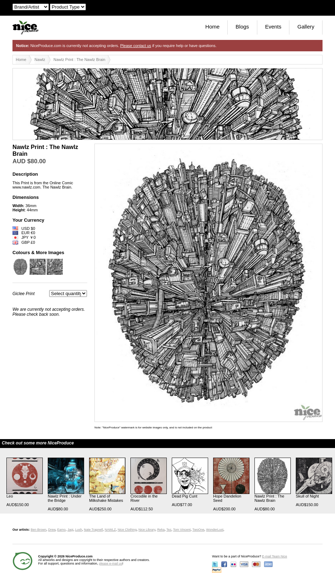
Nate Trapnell (93, 529)
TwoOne (198, 529)
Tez (168, 529)
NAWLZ (110, 529)
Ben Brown (38, 529)
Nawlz (40, 59)
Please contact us (135, 45)
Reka (161, 529)
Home (212, 27)
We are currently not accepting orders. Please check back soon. (48, 312)
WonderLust (214, 529)
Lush (78, 529)
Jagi (70, 529)
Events (273, 27)
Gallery (305, 27)
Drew (52, 529)
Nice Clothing (127, 529)
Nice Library (147, 529)
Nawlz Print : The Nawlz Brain (79, 59)
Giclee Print (23, 293)
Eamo (61, 529)
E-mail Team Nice (274, 556)
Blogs (242, 27)
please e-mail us (111, 563)
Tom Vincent (182, 529)
